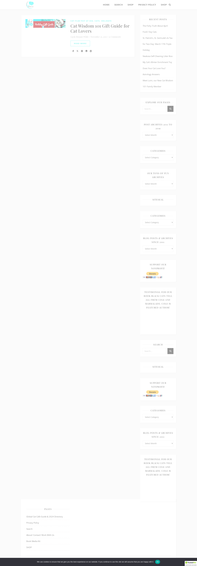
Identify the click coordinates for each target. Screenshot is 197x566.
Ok (157, 562)
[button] (191, 563)
